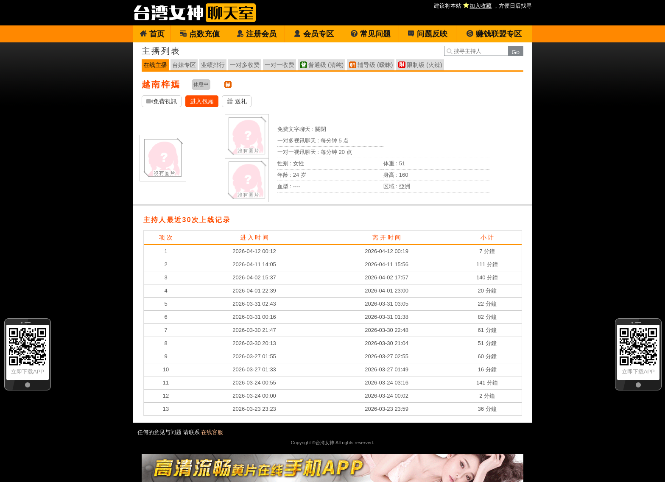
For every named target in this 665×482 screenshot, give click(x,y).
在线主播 (155, 64)
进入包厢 (202, 101)
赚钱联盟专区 (494, 34)
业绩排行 (213, 64)
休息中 (201, 84)
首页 (152, 34)
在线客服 (212, 432)
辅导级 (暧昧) (375, 64)
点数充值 (199, 34)
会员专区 (313, 34)
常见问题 (370, 34)
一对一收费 (279, 64)
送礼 (236, 101)
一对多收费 (245, 64)
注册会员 (256, 34)
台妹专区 (184, 64)
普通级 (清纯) (326, 64)
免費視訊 (161, 101)
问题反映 (427, 34)
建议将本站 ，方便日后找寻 (483, 6)
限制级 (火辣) (424, 64)
